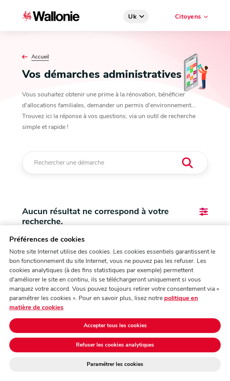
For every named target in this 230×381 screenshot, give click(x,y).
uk (132, 16)
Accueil (40, 56)
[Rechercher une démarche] (115, 162)
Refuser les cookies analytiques (115, 344)
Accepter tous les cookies (115, 325)
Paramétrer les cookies (115, 364)
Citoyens (188, 16)
